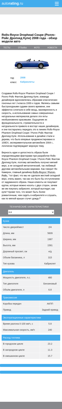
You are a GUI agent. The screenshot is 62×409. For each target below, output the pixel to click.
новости (52, 48)
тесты (6, 48)
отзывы (22, 48)
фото (37, 48)
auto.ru (12, 3)
